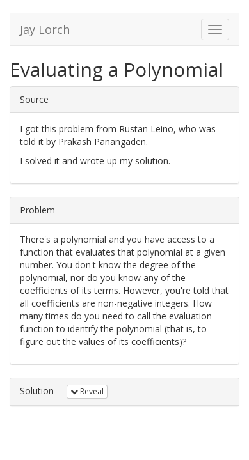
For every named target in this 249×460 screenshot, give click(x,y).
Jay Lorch (45, 29)
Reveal (87, 391)
